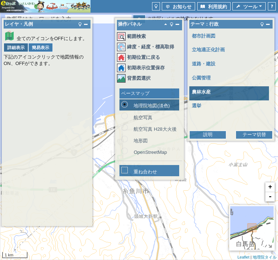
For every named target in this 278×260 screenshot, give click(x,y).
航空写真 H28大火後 (155, 129)
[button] (156, 6)
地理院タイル (265, 257)
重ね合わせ (145, 171)
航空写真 (143, 117)
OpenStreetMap (150, 152)
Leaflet (243, 257)
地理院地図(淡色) (152, 105)
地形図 (141, 140)
